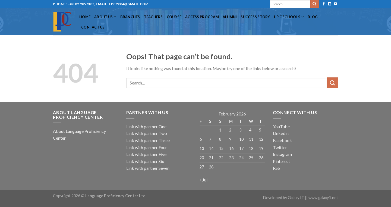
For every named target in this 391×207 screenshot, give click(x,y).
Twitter (280, 147)
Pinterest (281, 161)
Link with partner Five (146, 154)
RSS (276, 168)
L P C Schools (289, 16)
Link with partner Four (146, 147)
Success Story (255, 17)
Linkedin (281, 133)
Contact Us (93, 27)
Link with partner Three (148, 140)
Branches (130, 17)
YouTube (281, 126)
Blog (313, 17)
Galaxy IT (296, 197)
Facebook (282, 140)
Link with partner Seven (147, 168)
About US (105, 16)
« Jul (203, 179)
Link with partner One (146, 126)
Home (84, 17)
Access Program (202, 17)
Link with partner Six (145, 161)
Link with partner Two (146, 133)
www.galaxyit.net (323, 197)
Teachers (153, 17)
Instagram (282, 154)
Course (174, 17)
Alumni (230, 17)
